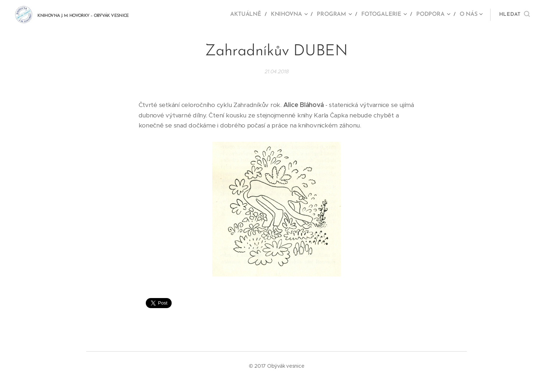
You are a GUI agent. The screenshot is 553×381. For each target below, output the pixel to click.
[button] (514, 15)
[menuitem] (252, 15)
